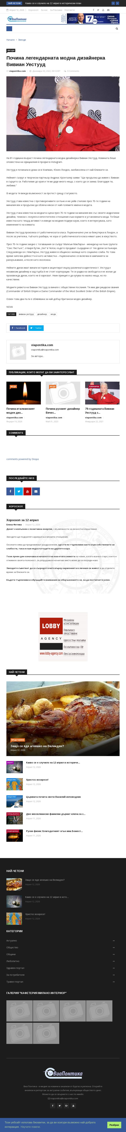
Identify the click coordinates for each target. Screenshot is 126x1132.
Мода (13, 386)
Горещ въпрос (13, 813)
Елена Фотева (14, 524)
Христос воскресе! (37, 779)
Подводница (12, 830)
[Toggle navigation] (9, 28)
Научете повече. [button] (31, 1126)
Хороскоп (33, 9)
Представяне (17, 739)
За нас (44, 9)
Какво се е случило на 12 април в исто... (47, 896)
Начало (10, 39)
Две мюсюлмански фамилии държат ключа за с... (55, 813)
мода (53, 314)
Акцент (10, 762)
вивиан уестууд (26, 314)
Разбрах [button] (114, 1125)
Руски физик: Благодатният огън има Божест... (54, 830)
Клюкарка (94, 386)
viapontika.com (17, 71)
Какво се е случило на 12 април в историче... (53, 762)
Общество (11, 779)
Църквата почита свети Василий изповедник (53, 796)
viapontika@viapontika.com (45, 349)
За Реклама (56, 9)
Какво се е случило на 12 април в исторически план (53, 3)
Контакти (70, 9)
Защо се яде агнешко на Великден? (37, 745)
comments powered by (22, 459)
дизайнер (42, 314)
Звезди (22, 39)
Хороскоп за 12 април (22, 519)
